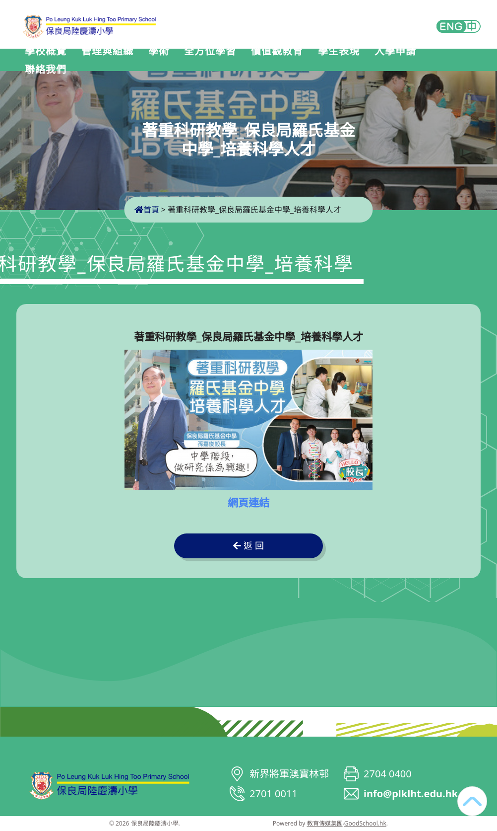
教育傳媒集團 (325, 823)
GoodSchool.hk (365, 823)
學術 (169, 60)
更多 (451, 60)
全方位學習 (220, 60)
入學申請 (406, 60)
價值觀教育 (287, 60)
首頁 (146, 209)
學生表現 (349, 60)
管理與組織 (118, 60)
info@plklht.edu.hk (411, 793)
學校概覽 (56, 60)
